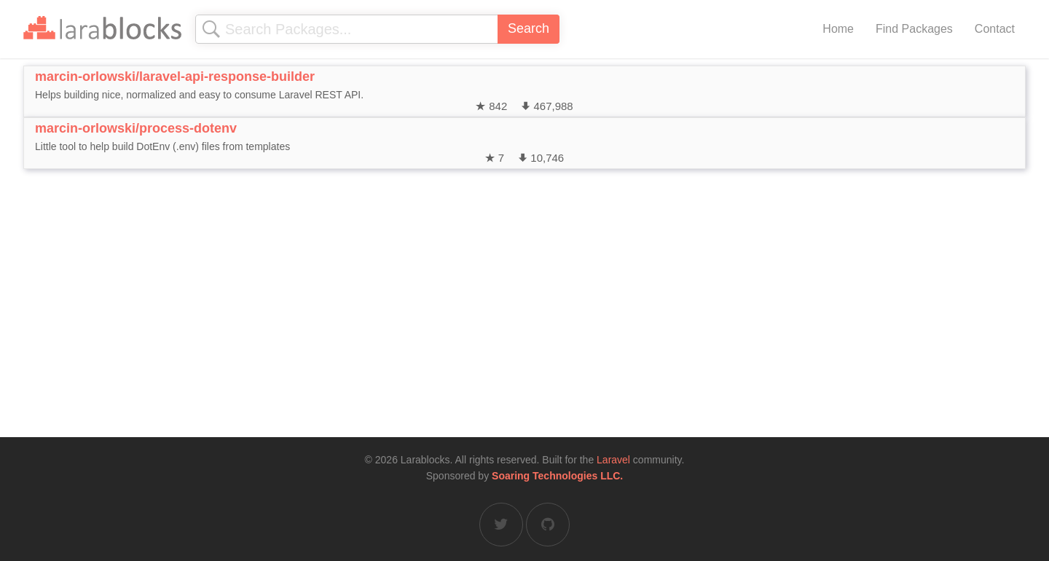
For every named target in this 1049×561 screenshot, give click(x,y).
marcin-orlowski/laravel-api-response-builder (175, 76)
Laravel (613, 460)
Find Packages (914, 29)
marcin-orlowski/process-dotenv (136, 128)
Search (528, 28)
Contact (995, 29)
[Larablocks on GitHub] (548, 524)
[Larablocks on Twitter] (501, 524)
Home (838, 29)
